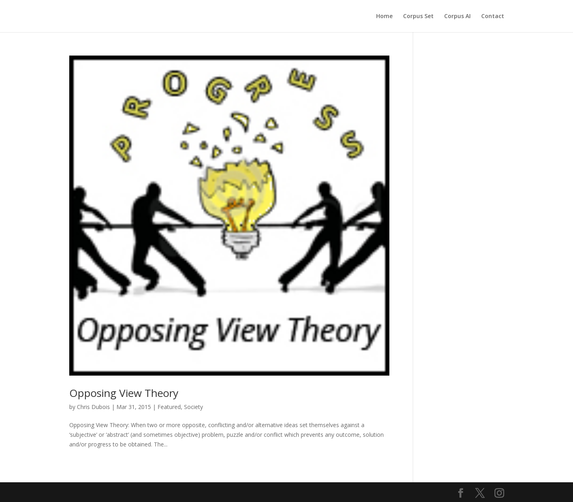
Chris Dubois (93, 407)
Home (384, 16)
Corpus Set (418, 16)
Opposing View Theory (123, 393)
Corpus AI (457, 16)
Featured (169, 407)
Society (193, 407)
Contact (492, 16)
